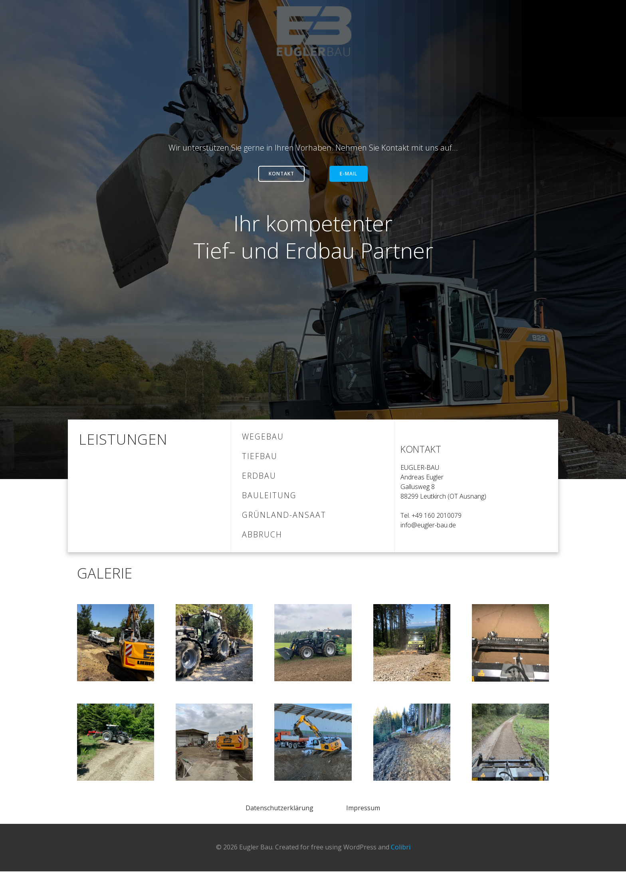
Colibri (400, 849)
